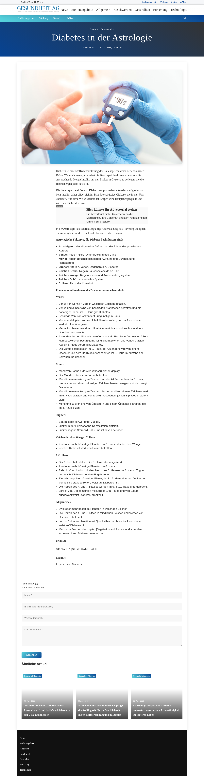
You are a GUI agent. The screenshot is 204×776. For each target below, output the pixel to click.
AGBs (183, 2)
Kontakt (174, 2)
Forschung (160, 10)
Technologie (178, 10)
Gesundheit (142, 10)
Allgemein (103, 10)
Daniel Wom (88, 47)
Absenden (31, 655)
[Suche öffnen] (184, 18)
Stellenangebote (149, 2)
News (64, 10)
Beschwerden (122, 10)
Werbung (164, 2)
